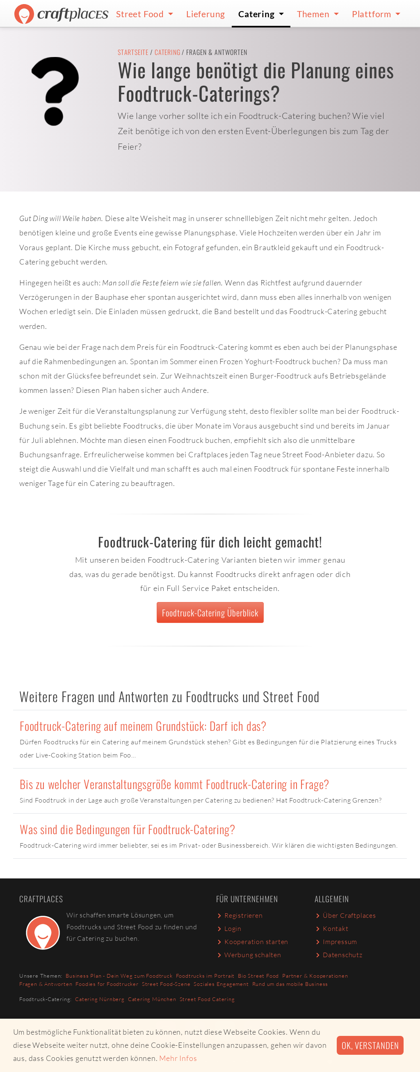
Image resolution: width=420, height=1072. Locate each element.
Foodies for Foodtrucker (106, 984)
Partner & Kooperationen (315, 975)
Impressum (336, 941)
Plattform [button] (372, 14)
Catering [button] (257, 14)
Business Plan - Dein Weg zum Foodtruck (119, 975)
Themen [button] (314, 14)
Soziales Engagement (221, 984)
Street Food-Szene (166, 984)
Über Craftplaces (345, 915)
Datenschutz (339, 955)
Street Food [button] (141, 14)
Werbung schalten (248, 955)
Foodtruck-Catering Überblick (210, 612)
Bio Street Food (258, 975)
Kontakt (332, 928)
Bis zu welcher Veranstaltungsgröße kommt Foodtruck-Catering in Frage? (174, 783)
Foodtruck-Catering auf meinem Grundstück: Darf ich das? (143, 725)
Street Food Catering (207, 999)
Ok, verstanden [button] (370, 1045)
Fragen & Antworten (45, 984)
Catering (167, 52)
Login (229, 928)
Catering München (152, 999)
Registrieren (239, 915)
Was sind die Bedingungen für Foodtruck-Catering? (127, 829)
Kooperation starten (252, 941)
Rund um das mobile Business (290, 984)
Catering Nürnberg (100, 999)
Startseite (133, 52)
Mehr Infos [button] (178, 1058)
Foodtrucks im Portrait (205, 975)
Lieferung (205, 14)
